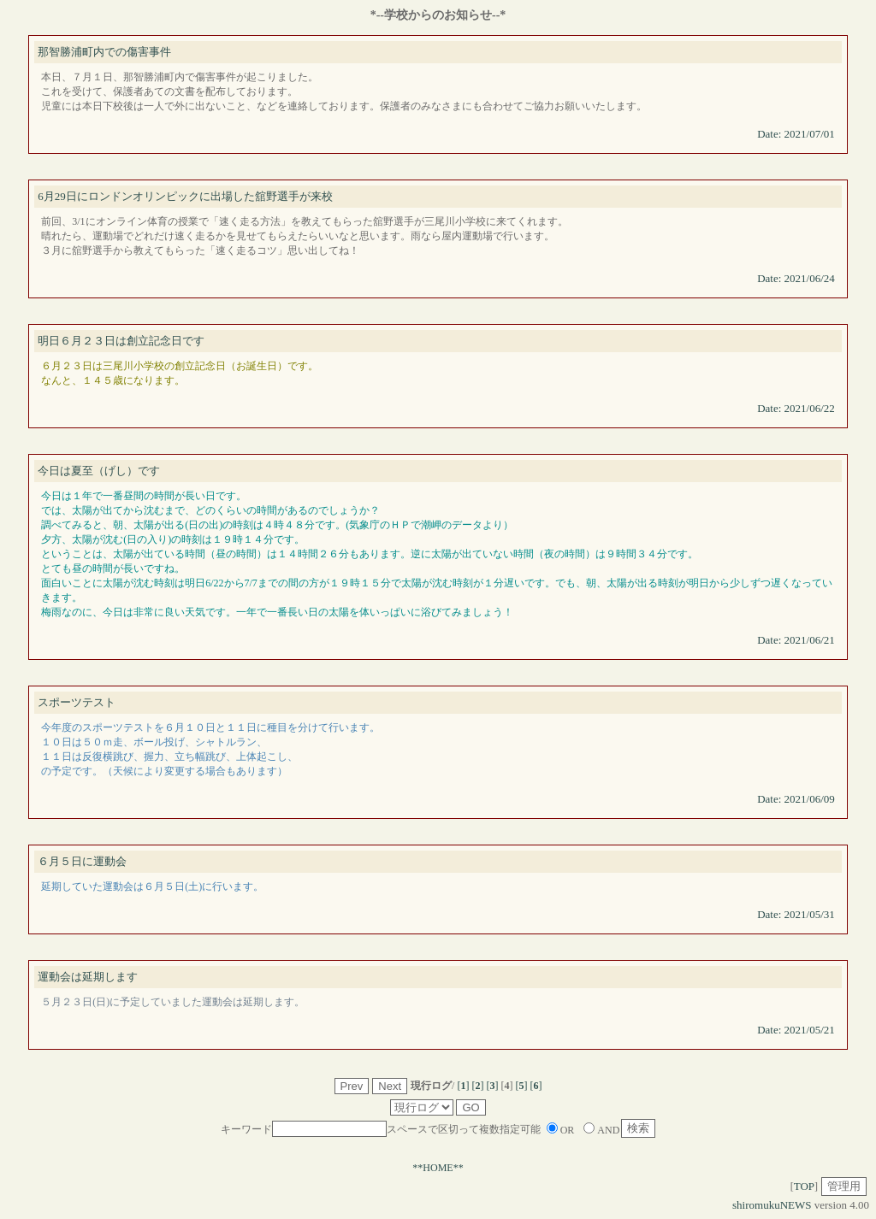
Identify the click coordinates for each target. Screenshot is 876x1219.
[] (463, 1086)
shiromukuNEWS (771, 1204)
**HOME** (437, 1168)
